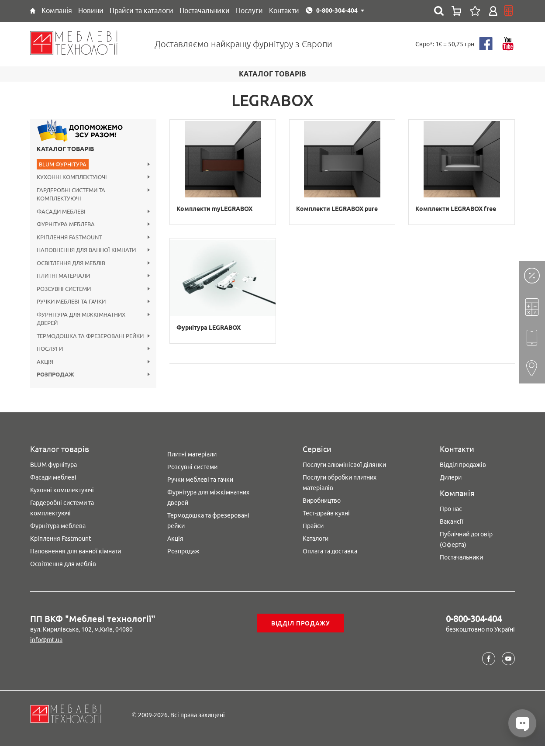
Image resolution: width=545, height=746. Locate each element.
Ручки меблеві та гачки (200, 479)
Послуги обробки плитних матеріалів (339, 482)
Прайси (313, 525)
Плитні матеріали (192, 454)
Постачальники (461, 557)
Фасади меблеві (53, 477)
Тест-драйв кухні (326, 513)
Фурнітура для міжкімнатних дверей (208, 497)
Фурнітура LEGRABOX (208, 327)
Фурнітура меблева (58, 525)
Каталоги (315, 538)
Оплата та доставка (330, 551)
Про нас (451, 508)
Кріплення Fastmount (60, 538)
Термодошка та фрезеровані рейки (208, 520)
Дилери (451, 477)
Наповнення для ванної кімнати (75, 551)
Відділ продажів (463, 464)
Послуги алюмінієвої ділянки (344, 464)
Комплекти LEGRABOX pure (337, 208)
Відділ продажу (300, 623)
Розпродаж (183, 551)
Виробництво (322, 500)
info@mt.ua (46, 639)
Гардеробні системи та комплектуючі (62, 508)
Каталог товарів (65, 148)
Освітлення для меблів (63, 563)
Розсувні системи (192, 466)
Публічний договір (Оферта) (466, 539)
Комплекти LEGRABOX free (455, 208)
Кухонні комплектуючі (62, 490)
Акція (175, 538)
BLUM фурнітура (53, 464)
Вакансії (451, 521)
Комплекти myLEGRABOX (214, 208)
